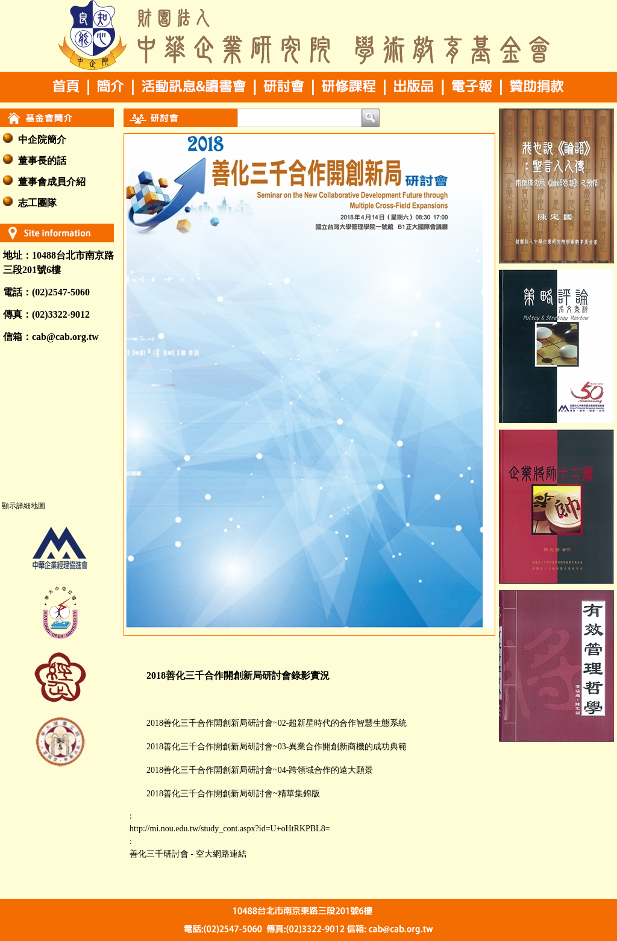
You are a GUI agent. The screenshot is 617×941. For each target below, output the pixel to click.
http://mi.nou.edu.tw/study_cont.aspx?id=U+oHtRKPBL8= (230, 828)
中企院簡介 (42, 139)
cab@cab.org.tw (65, 337)
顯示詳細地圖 (23, 506)
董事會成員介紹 (52, 182)
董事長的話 (42, 161)
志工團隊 (37, 203)
